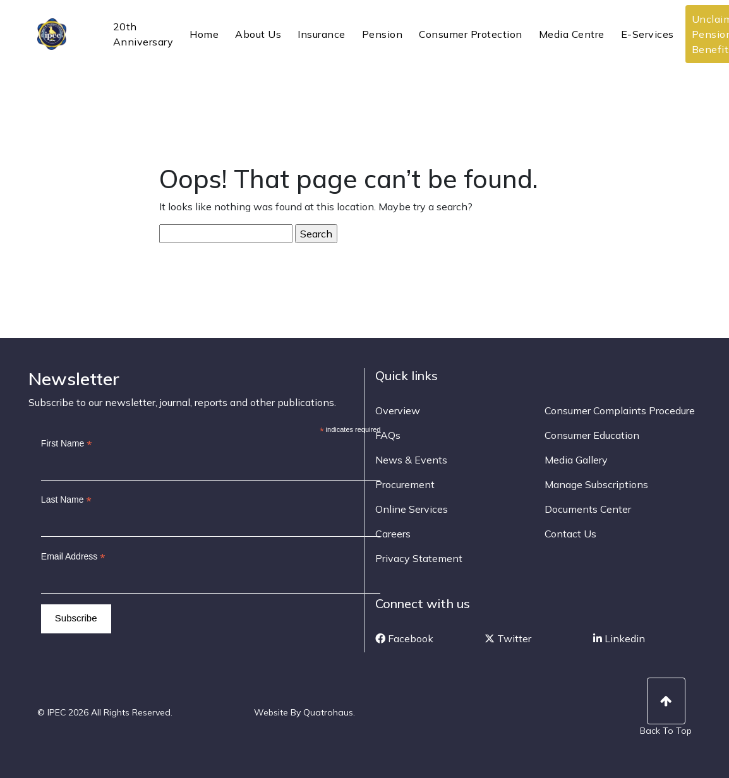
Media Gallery (576, 459)
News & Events (411, 459)
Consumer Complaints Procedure (620, 410)
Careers (393, 533)
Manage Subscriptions (596, 484)
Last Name (66, 500)
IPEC (67, 34)
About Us (258, 34)
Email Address (73, 557)
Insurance (322, 34)
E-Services (647, 34)
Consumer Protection (470, 34)
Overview (397, 410)
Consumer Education (592, 435)
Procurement (405, 484)
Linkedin (619, 638)
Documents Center (588, 509)
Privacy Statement (418, 558)
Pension (382, 34)
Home (204, 34)
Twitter (508, 638)
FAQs (388, 435)
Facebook (404, 638)
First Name (66, 444)
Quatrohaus (328, 712)
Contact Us (570, 533)
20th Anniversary (143, 34)
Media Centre (572, 34)
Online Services (411, 509)
